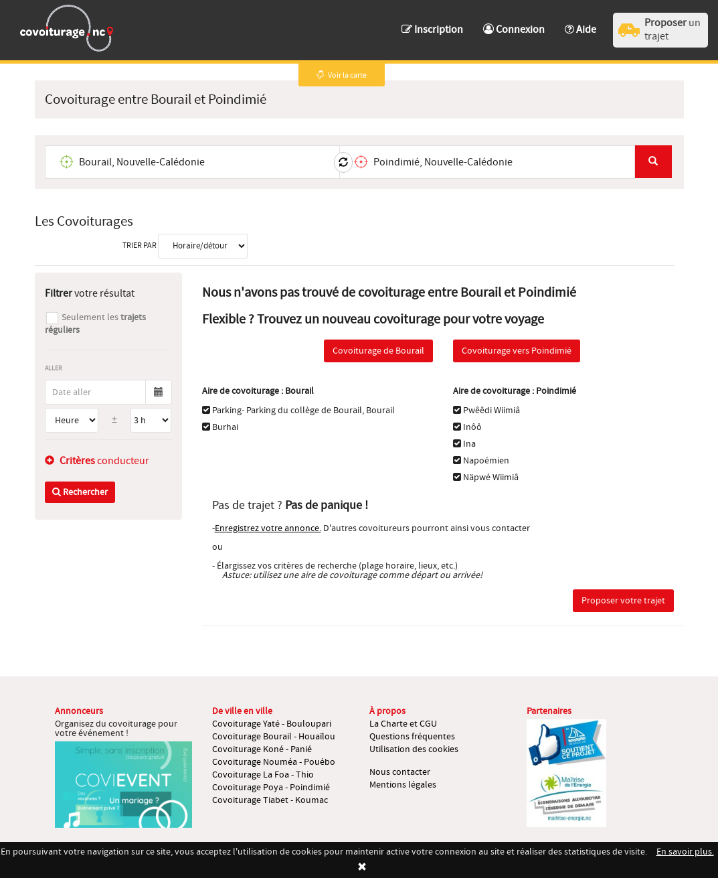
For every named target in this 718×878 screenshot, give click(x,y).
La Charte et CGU (403, 724)
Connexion (514, 29)
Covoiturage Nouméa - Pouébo (273, 762)
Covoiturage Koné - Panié (262, 749)
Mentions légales (402, 785)
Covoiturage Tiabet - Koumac (270, 800)
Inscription (432, 29)
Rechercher (80, 492)
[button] (580, 23)
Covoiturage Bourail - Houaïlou (273, 737)
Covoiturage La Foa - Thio (263, 775)
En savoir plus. (685, 852)
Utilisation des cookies (413, 749)
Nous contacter (399, 772)
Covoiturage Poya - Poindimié (271, 788)
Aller (53, 368)
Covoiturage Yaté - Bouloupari (271, 724)
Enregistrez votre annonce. (268, 528)
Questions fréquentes (412, 737)
